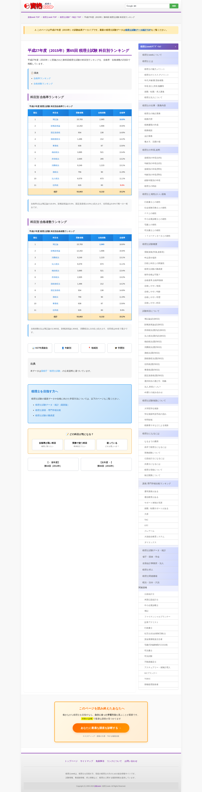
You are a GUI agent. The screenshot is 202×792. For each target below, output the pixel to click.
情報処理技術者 (152, 684)
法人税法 (55, 178)
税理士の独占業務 (153, 113)
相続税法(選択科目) (153, 341)
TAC (146, 519)
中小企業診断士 (152, 605)
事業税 (55, 146)
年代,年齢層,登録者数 (154, 80)
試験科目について (151, 311)
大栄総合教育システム (155, 536)
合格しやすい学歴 (153, 297)
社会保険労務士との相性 (156, 208)
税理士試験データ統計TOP (138, 30)
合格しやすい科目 (153, 303)
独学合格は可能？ (153, 274)
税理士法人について (154, 97)
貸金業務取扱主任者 (154, 639)
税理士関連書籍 (150, 576)
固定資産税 (55, 132)
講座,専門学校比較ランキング (157, 483)
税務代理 (149, 119)
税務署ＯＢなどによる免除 (157, 425)
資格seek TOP (34, 17)
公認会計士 (150, 594)
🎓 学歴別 (119, 348)
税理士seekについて (152, 55)
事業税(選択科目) (152, 370)
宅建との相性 (151, 225)
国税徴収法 (55, 139)
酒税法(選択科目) (152, 353)
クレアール (150, 531)
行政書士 (149, 628)
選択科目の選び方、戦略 (156, 381)
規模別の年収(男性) (153, 169)
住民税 (55, 185)
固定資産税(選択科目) (154, 375)
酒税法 (55, 172)
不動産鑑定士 (151, 662)
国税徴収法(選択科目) (154, 358)
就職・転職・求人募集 (155, 92)
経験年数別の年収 (153, 180)
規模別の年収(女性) (153, 158)
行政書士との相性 (153, 202)
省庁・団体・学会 (151, 557)
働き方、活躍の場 (153, 142)
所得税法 (55, 159)
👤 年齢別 (66, 348)
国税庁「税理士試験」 (51, 371)
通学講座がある (152, 491)
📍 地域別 (93, 348)
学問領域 (149, 420)
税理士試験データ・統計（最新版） (52, 405)
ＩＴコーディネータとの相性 (158, 236)
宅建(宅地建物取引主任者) (156, 645)
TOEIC (148, 678)
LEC (146, 525)
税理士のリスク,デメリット (157, 75)
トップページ (71, 761)
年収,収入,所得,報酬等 (154, 86)
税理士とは (148, 61)
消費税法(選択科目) (153, 347)
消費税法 (55, 165)
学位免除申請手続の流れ (156, 414)
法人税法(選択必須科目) (155, 336)
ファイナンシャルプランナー (158, 616)
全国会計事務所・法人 (153, 563)
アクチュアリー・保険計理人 (158, 667)
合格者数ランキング (43, 84)
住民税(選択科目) (152, 364)
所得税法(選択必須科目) (155, 330)
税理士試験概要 (150, 244)
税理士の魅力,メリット (155, 69)
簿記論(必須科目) (152, 319)
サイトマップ (86, 761)
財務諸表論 (55, 126)
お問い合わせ (131, 761)
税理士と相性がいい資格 (154, 194)
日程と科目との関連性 (155, 263)
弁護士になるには (153, 464)
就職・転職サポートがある (157, 508)
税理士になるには (151, 433)
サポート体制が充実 (154, 503)
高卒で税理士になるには (156, 447)
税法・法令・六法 (151, 582)
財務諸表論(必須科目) (154, 324)
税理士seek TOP (50, 17)
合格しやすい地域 (153, 286)
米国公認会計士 (152, 599)
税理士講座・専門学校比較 (48, 410)
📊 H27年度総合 (40, 348)
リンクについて (114, 761)
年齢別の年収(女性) (153, 163)
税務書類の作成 (152, 125)
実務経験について (153, 453)
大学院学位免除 (152, 408)
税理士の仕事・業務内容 (154, 105)
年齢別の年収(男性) (153, 175)
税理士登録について (154, 469)
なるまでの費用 (152, 441)
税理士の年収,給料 (151, 150)
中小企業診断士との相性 (156, 219)
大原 (147, 514)
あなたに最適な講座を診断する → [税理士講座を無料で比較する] (101, 727)
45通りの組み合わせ (154, 392)
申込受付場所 (151, 258)
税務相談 (149, 130)
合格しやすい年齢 (153, 291)
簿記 (147, 611)
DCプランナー (151, 673)
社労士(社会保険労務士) (155, 633)
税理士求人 (148, 569)
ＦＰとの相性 (151, 213)
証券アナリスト (152, 622)
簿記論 (55, 119)
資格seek (97, 786)
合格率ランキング (42, 78)
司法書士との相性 (153, 230)
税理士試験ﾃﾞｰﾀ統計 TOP (70, 17)
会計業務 (149, 136)
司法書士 (149, 650)
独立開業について (153, 475)
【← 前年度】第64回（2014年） (53, 465)
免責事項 (100, 761)
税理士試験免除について (154, 400)
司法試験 (149, 656)
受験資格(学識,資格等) (154, 252)
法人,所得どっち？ (153, 387)
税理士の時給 (151, 186)
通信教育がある (152, 497)
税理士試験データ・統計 (154, 550)
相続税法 (55, 152)
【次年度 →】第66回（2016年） (106, 465)
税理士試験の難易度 (45, 415)
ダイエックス (151, 542)
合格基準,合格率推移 (154, 280)
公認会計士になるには (155, 458)
